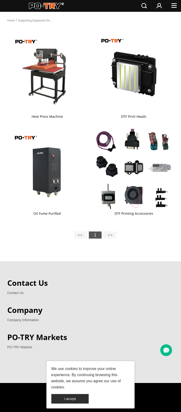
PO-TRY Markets (19, 347)
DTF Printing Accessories (134, 213)
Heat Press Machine (47, 116)
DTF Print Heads (133, 116)
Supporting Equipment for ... (35, 20)
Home (11, 20)
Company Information (23, 320)
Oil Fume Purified (47, 213)
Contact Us (15, 293)
